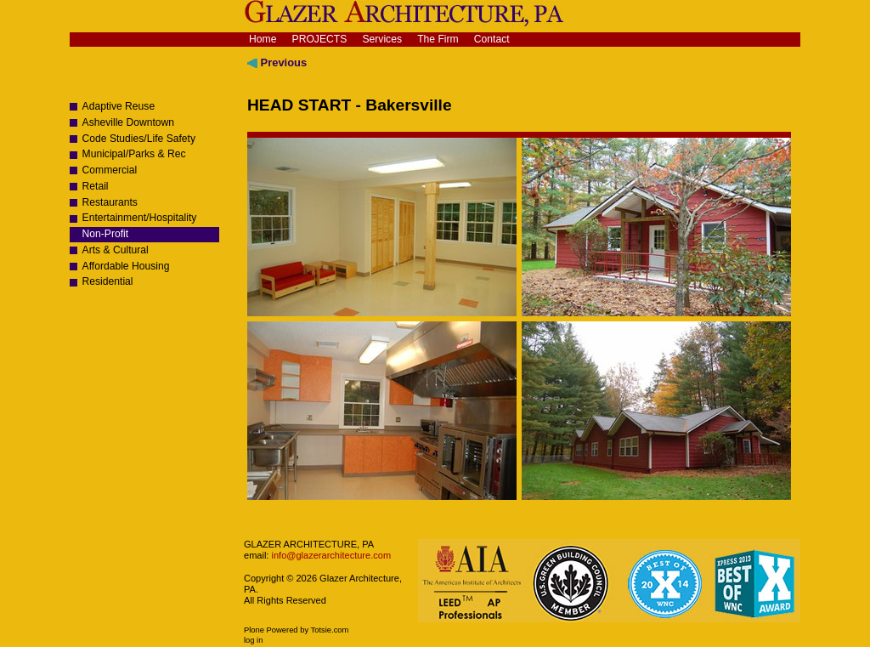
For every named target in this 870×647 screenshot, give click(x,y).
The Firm (438, 39)
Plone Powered (271, 630)
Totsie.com (330, 630)
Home (262, 39)
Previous (277, 62)
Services (382, 39)
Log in (253, 640)
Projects (319, 39)
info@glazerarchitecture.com (329, 555)
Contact (492, 39)
